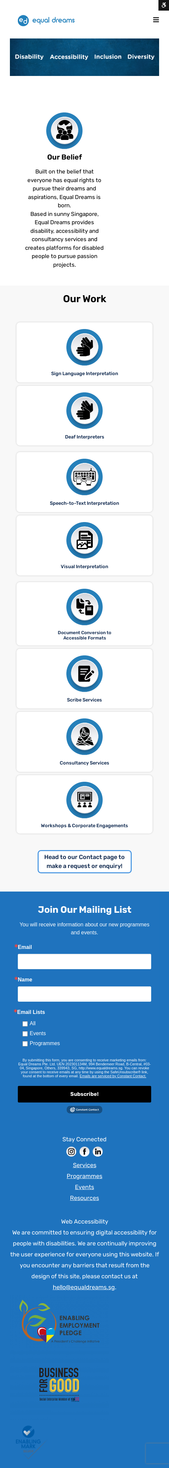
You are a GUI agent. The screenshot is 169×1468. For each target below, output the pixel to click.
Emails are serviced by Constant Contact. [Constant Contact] (113, 1076)
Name (25, 979)
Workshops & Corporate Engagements (84, 826)
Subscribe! (84, 1094)
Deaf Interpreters (84, 437)
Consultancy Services (84, 763)
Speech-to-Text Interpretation (84, 503)
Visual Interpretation (84, 566)
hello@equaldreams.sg (84, 1287)
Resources (84, 1198)
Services (84, 1165)
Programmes (45, 1043)
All (33, 1023)
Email (25, 947)
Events (38, 1033)
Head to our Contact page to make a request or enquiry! (84, 861)
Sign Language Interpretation (84, 373)
